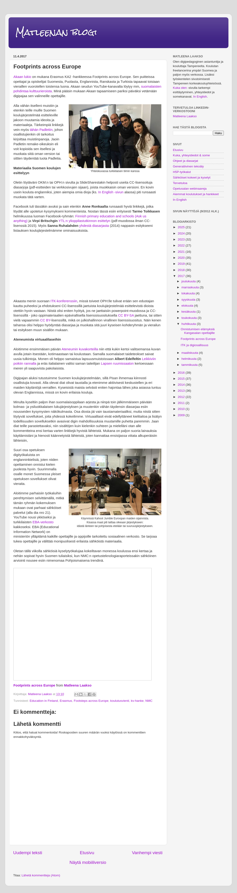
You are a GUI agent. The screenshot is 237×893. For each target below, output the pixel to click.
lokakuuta (188, 293)
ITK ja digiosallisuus (194, 345)
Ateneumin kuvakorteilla (80, 349)
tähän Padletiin (41, 130)
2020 (182, 257)
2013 (182, 390)
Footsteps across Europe (91, 700)
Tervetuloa (180, 183)
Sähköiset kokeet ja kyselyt (191, 177)
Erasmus (66, 700)
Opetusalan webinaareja (190, 188)
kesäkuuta (188, 311)
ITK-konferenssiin (63, 301)
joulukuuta (188, 281)
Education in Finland (44, 700)
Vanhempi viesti (147, 852)
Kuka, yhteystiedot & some (191, 155)
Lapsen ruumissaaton (117, 363)
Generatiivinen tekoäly (188, 166)
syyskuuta (188, 299)
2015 (182, 378)
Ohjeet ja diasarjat (185, 161)
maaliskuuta (190, 352)
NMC (149, 700)
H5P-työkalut (182, 172)
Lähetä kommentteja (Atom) (41, 875)
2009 (182, 415)
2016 (182, 372)
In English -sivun (110, 192)
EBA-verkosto (43, 522)
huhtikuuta (189, 324)
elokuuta (187, 305)
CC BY (45, 320)
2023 (182, 239)
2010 (182, 409)
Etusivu (87, 852)
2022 (182, 245)
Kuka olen (180, 87)
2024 (182, 233)
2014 (182, 384)
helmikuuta (189, 358)
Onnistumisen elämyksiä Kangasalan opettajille (198, 331)
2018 (182, 270)
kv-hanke (137, 700)
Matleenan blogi (56, 32)
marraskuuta (190, 287)
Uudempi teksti (27, 852)
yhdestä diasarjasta (94, 226)
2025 (182, 227)
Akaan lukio (22, 77)
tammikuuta (190, 364)
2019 (182, 263)
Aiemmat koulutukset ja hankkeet (196, 194)
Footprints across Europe (34, 685)
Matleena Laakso (78, 685)
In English (200, 96)
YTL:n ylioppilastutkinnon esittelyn (84, 221)
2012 (182, 397)
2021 (182, 251)
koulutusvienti (119, 700)
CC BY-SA (126, 315)
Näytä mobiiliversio (87, 862)
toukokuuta (189, 318)
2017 (182, 276)
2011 (182, 403)
